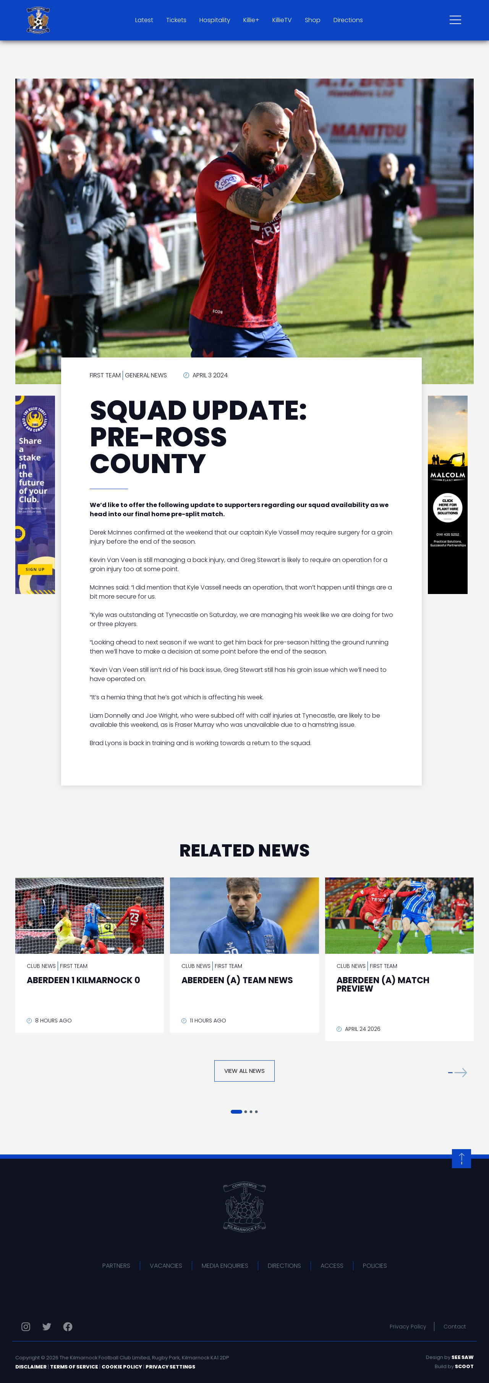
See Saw (463, 1357)
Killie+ (251, 20)
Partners (116, 1265)
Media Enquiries (225, 1265)
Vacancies (166, 1265)
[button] (458, 1072)
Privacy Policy (408, 1326)
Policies (375, 1265)
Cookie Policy (122, 1367)
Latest (144, 20)
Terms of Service (74, 1367)
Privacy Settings (170, 1367)
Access (332, 1265)
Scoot (464, 1366)
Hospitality (214, 20)
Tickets (176, 20)
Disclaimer (31, 1367)
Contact (455, 1326)
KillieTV (282, 20)
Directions (348, 20)
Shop (313, 20)
